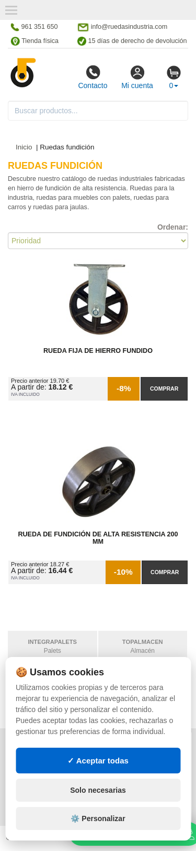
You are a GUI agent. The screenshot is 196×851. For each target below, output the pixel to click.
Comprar (164, 388)
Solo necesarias (98, 801)
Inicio (24, 147)
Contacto (92, 77)
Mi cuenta (137, 77)
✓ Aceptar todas (98, 771)
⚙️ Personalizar (98, 829)
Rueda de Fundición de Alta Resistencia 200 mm (98, 538)
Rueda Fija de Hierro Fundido (98, 350)
